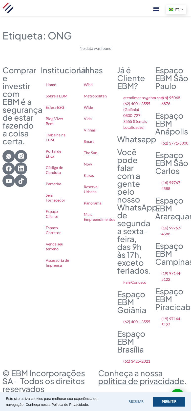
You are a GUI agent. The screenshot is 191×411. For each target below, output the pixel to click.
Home (51, 84)
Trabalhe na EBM (55, 137)
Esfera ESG (55, 107)
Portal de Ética (53, 153)
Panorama (92, 203)
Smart (89, 141)
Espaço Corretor (53, 230)
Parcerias (54, 183)
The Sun (90, 152)
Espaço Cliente (52, 214)
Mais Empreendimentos (98, 217)
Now (88, 164)
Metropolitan (95, 95)
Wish (88, 84)
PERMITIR (169, 401)
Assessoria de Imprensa (57, 262)
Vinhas (90, 130)
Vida (88, 118)
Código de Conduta (54, 170)
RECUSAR (136, 401)
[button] (156, 8)
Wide (88, 107)
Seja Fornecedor (55, 197)
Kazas (89, 175)
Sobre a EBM (56, 95)
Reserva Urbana (90, 189)
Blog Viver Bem (54, 121)
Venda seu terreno (54, 246)
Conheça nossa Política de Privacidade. (57, 405)
